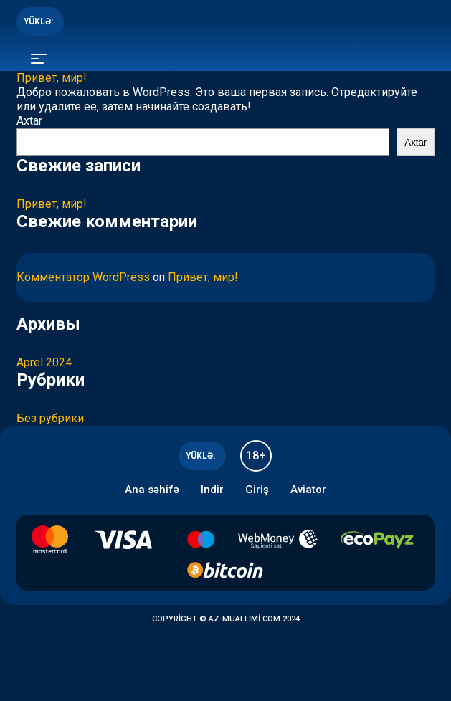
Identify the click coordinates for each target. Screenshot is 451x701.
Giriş (257, 489)
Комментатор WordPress (83, 277)
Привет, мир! (51, 78)
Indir (212, 489)
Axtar (29, 121)
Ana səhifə (152, 489)
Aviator (308, 489)
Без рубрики (50, 418)
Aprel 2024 (44, 362)
